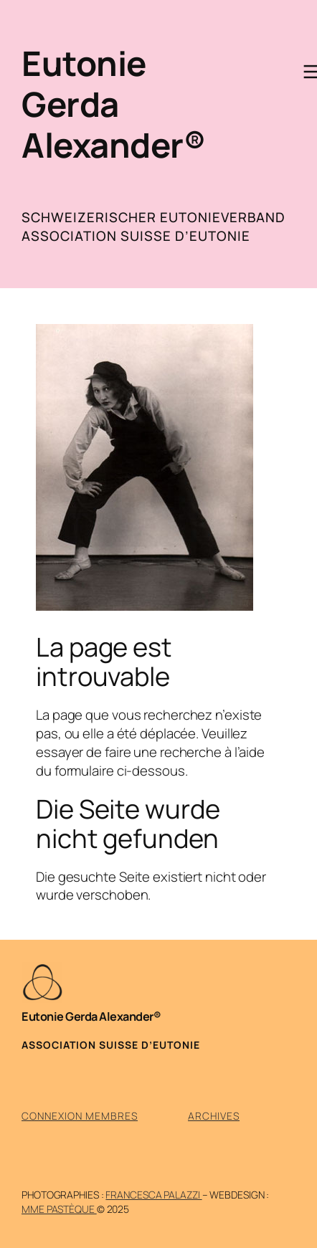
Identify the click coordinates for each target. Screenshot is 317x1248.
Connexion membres (80, 1116)
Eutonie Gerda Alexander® (113, 104)
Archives (214, 1116)
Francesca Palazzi (153, 1194)
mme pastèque (59, 1209)
